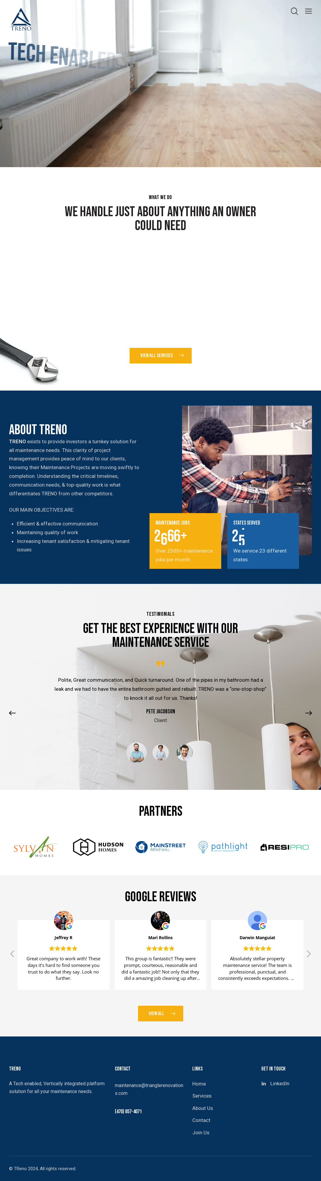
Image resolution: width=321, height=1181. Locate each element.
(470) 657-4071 (128, 1111)
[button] (15, 729)
